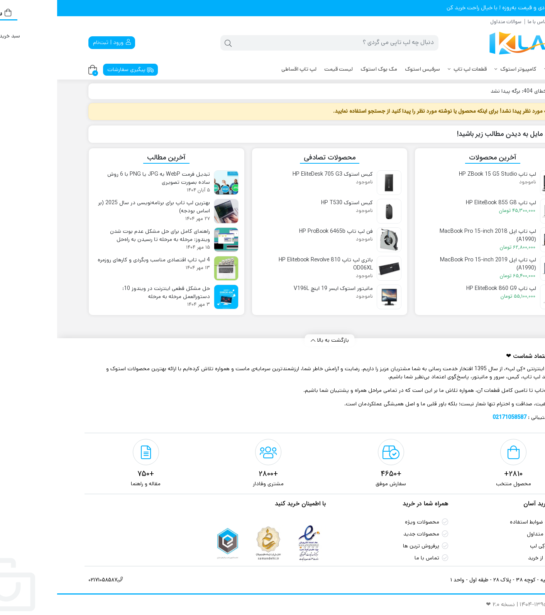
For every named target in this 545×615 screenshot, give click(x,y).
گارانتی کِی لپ (488, 546)
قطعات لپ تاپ (410, 69)
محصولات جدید (364, 534)
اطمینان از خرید (487, 558)
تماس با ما (481, 21)
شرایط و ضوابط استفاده (478, 522)
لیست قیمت (281, 69)
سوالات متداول (448, 21)
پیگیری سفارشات (73, 69)
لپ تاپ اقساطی (241, 69)
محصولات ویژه (365, 522)
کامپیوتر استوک (458, 69)
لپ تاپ (498, 69)
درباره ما (506, 21)
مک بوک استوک (321, 69)
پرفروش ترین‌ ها (364, 546)
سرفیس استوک (365, 69)
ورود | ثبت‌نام (55, 42)
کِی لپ (502, 91)
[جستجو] (280, 43)
